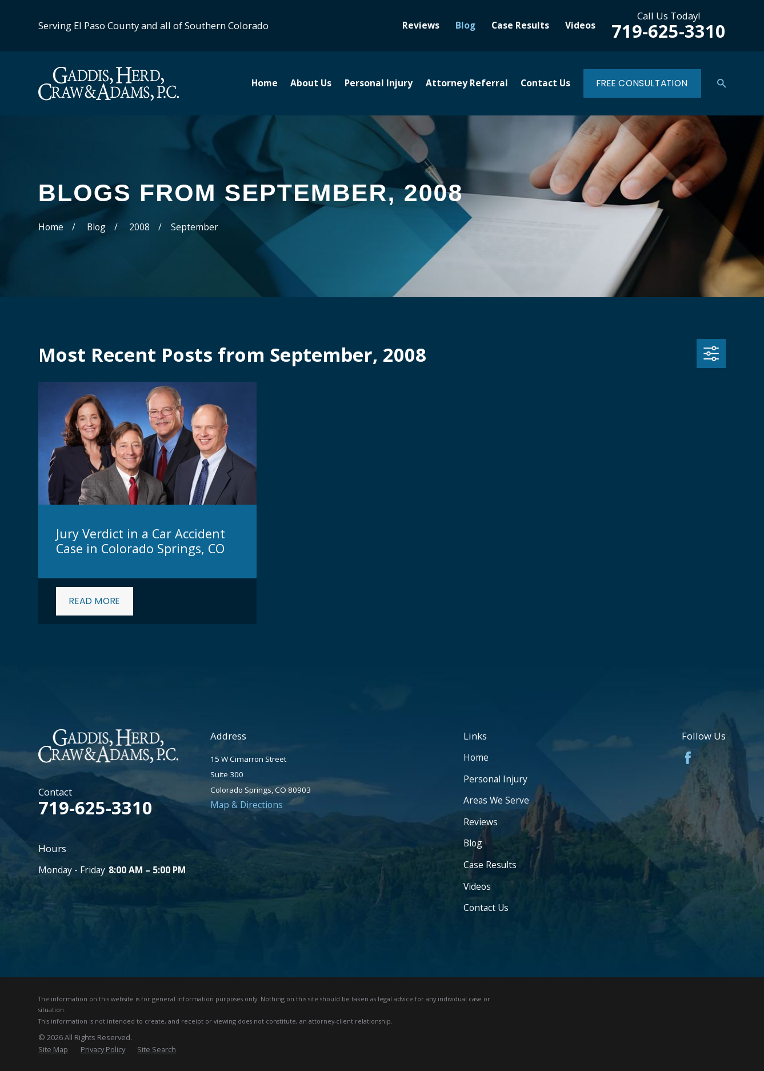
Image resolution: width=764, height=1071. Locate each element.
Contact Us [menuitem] (545, 83)
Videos (580, 25)
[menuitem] (53, 1049)
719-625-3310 (668, 31)
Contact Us (486, 907)
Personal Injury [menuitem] (379, 83)
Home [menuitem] (264, 83)
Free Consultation (642, 83)
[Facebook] (688, 758)
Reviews (420, 25)
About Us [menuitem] (310, 83)
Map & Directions (246, 804)
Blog (465, 25)
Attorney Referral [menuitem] (467, 83)
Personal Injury (495, 779)
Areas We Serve (496, 800)
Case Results (520, 25)
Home (476, 757)
